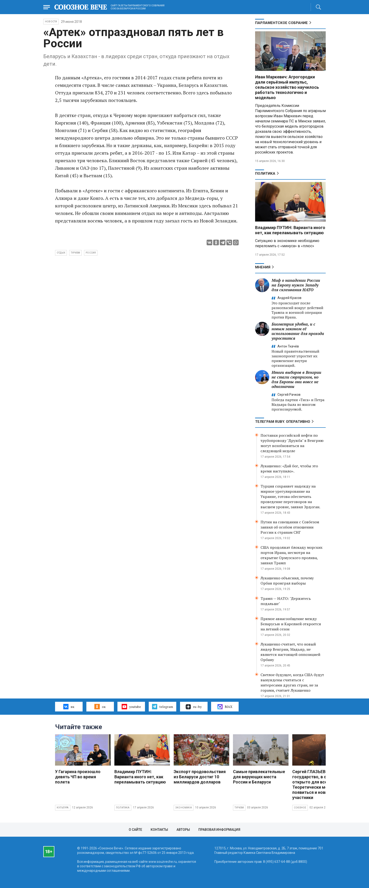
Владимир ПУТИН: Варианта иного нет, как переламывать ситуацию (290, 230)
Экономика (183, 807)
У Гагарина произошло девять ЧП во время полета (77, 776)
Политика (265, 173)
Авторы (183, 829)
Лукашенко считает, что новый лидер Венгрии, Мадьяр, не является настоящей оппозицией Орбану (290, 652)
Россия (91, 252)
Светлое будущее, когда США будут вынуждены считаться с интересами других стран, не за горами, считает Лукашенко (292, 682)
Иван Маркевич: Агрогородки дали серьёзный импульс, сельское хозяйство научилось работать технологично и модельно (287, 87)
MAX (224, 706)
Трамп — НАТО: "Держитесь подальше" (286, 601)
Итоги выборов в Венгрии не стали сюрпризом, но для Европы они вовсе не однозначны (296, 379)
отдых (61, 252)
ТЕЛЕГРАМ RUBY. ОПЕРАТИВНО (282, 422)
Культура (63, 807)
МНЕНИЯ (262, 267)
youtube (131, 706)
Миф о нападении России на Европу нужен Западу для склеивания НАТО (296, 285)
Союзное (300, 807)
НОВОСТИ (51, 21)
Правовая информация (219, 829)
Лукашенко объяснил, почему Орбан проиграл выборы (287, 580)
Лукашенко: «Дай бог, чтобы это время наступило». (289, 468)
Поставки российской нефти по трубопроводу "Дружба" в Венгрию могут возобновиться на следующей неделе (292, 443)
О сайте (135, 829)
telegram (162, 706)
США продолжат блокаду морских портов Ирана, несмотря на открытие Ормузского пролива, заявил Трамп (291, 555)
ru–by (194, 706)
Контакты (159, 829)
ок (99, 706)
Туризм (239, 807)
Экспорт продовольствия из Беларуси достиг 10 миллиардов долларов (200, 776)
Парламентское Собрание (281, 23)
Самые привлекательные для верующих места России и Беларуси (259, 776)
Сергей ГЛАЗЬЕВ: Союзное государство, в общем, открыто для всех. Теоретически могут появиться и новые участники (319, 784)
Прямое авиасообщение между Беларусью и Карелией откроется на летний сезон (291, 624)
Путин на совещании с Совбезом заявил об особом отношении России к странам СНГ (290, 527)
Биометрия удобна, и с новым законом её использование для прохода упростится (298, 331)
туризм (75, 252)
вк (68, 706)
